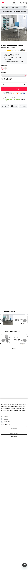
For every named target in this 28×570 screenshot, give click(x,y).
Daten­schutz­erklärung (17, 412)
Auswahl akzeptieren (14, 433)
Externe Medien (7, 421)
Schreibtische (12, 11)
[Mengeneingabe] (14, 84)
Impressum (7, 414)
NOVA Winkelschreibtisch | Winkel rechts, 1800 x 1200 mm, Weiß (19, 319)
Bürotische (5, 11)
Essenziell (6, 416)
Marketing (6, 419)
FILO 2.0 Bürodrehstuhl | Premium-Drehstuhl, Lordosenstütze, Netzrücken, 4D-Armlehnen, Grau (18, 339)
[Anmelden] (21, 3)
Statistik (5, 418)
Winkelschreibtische (21, 11)
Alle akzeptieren (14, 428)
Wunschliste (24, 17)
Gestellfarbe (3, 72)
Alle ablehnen (14, 436)
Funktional (6, 423)
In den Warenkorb (14, 89)
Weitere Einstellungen (5, 424)
